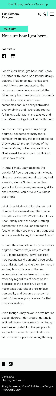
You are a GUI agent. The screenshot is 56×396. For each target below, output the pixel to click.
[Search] (39, 15)
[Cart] (44, 15)
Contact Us (8, 376)
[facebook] (4, 364)
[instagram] (11, 364)
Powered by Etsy (11, 389)
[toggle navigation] (52, 14)
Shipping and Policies (13, 380)
